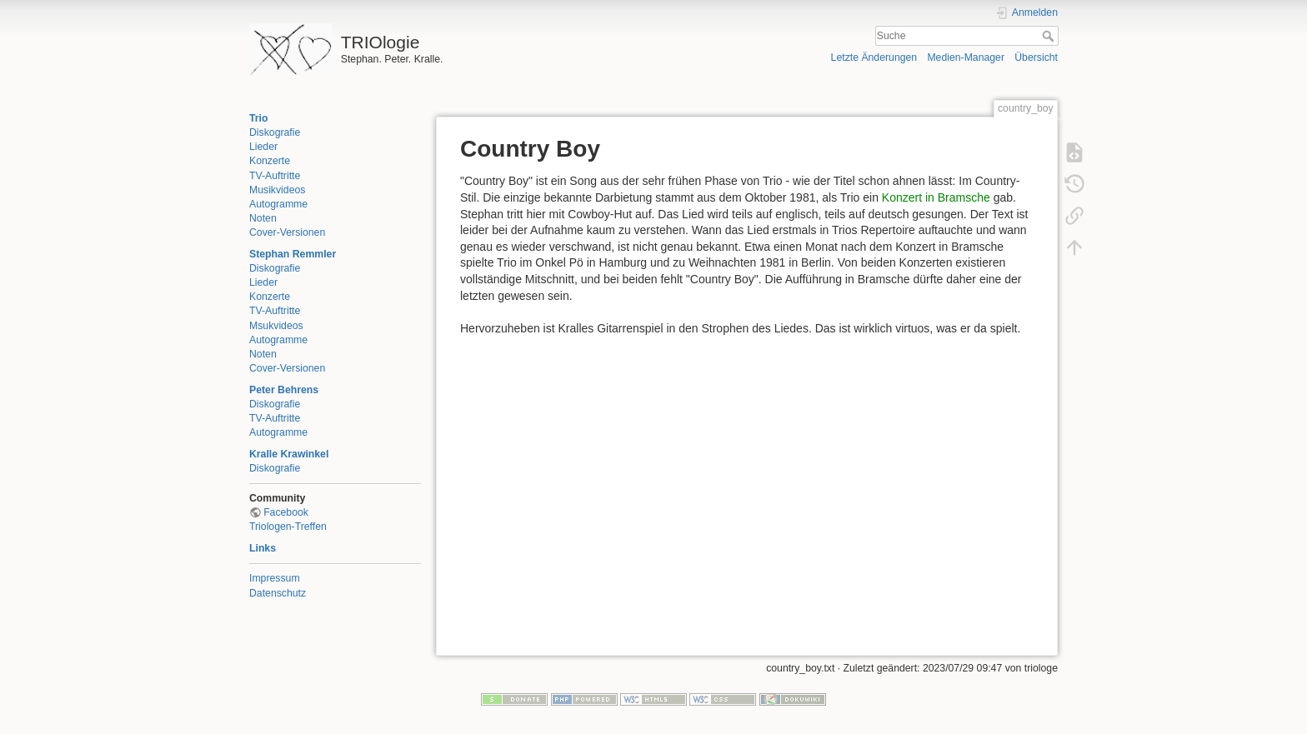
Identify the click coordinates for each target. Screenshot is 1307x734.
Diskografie (274, 132)
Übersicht (1036, 57)
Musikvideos (277, 190)
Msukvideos (276, 326)
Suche (1050, 36)
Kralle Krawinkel (288, 454)
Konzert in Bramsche (936, 197)
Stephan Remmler (292, 254)
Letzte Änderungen (874, 57)
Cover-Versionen (287, 232)
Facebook (285, 512)
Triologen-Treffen (288, 526)
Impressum (274, 578)
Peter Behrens (283, 390)
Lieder (263, 146)
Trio (258, 118)
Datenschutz (277, 593)
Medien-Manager (965, 57)
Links (262, 548)
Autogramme (278, 204)
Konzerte (269, 161)
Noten (263, 218)
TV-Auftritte (274, 176)
